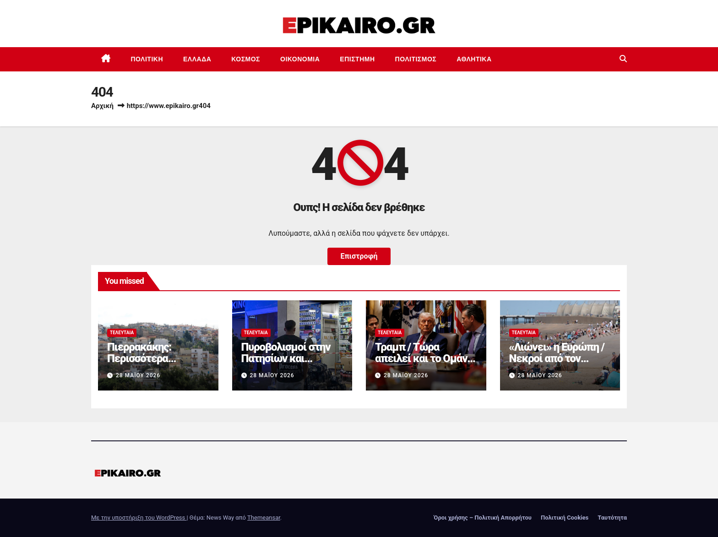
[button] (623, 58)
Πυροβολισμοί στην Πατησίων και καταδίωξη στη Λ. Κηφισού (286, 364)
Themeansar (263, 517)
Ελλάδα (197, 59)
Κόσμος (245, 59)
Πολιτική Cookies (564, 517)
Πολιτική (147, 59)
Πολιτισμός (416, 59)
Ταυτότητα (612, 517)
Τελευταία (122, 332)
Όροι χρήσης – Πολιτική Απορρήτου (483, 517)
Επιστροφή (358, 256)
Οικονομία (300, 59)
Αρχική (102, 106)
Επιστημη (357, 59)
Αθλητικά (474, 59)
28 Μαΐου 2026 (138, 375)
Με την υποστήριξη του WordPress (138, 517)
